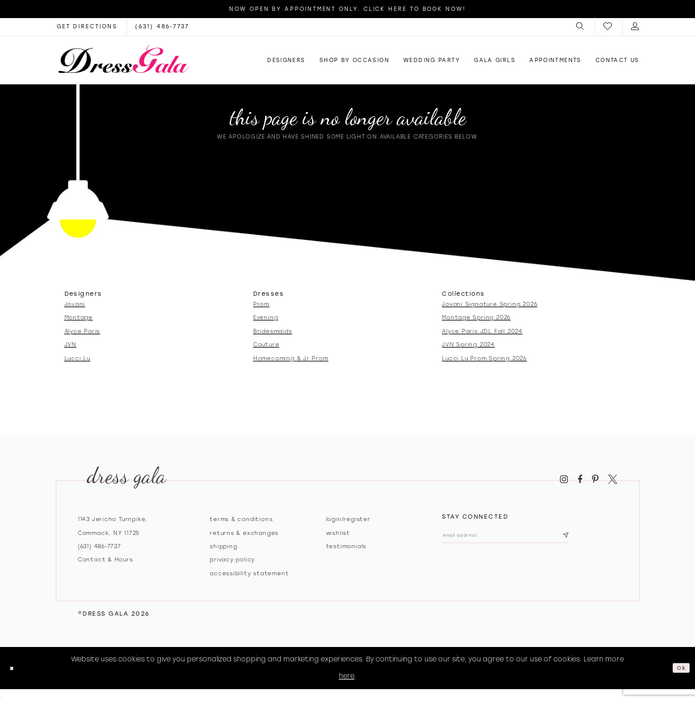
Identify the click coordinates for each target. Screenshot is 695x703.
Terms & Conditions (241, 519)
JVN (70, 344)
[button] (580, 26)
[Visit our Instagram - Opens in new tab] (564, 479)
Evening (265, 317)
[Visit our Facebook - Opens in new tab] (580, 479)
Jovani (75, 304)
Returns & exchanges (244, 533)
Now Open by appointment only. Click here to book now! (347, 8)
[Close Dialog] (14, 668)
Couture (266, 344)
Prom (261, 304)
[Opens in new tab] (87, 26)
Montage (78, 317)
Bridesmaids (272, 331)
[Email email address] (528, 538)
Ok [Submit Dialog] (679, 667)
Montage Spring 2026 (476, 317)
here (346, 676)
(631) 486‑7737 (99, 546)
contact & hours (105, 559)
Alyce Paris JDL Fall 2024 (482, 331)
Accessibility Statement (249, 573)
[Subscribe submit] (609, 538)
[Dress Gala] (123, 59)
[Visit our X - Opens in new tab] (612, 479)
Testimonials (346, 546)
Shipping (223, 546)
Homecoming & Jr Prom (291, 358)
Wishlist (338, 533)
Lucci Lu (77, 358)
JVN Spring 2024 (468, 344)
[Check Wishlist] (608, 27)
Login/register (348, 519)
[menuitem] (580, 26)
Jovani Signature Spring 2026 (489, 304)
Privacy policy (232, 559)
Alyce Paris (82, 331)
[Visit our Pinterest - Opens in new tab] (595, 479)
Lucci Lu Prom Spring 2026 (484, 358)
